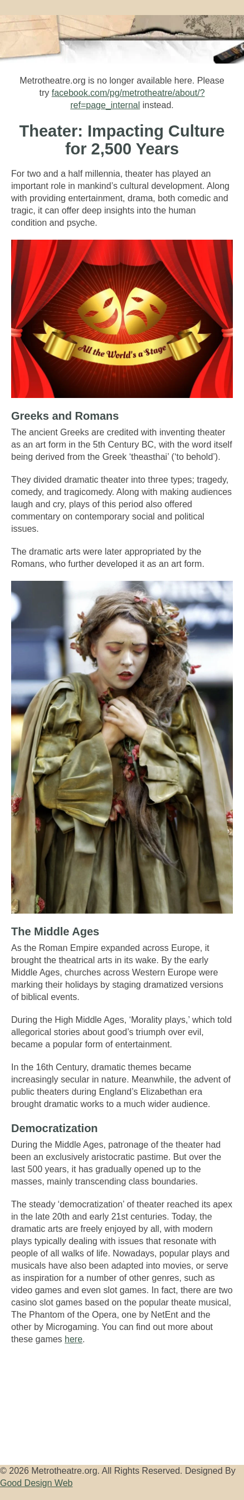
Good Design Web (36, 1483)
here (73, 1339)
